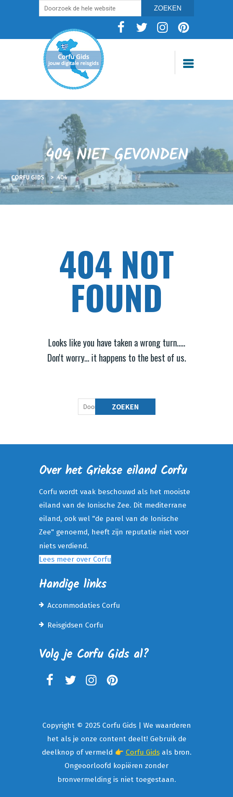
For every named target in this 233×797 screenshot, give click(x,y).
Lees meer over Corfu (75, 559)
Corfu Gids (143, 752)
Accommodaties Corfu (83, 605)
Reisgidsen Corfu (75, 625)
